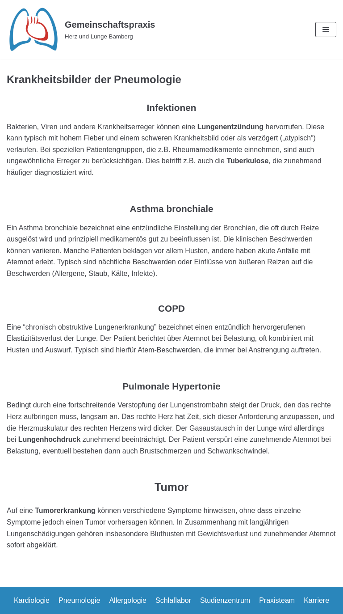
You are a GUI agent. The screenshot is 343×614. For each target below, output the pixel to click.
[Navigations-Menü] (325, 29)
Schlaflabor (173, 600)
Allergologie (127, 600)
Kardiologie (32, 600)
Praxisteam (277, 600)
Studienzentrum (225, 600)
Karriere (316, 600)
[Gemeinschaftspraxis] (81, 29)
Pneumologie (79, 600)
